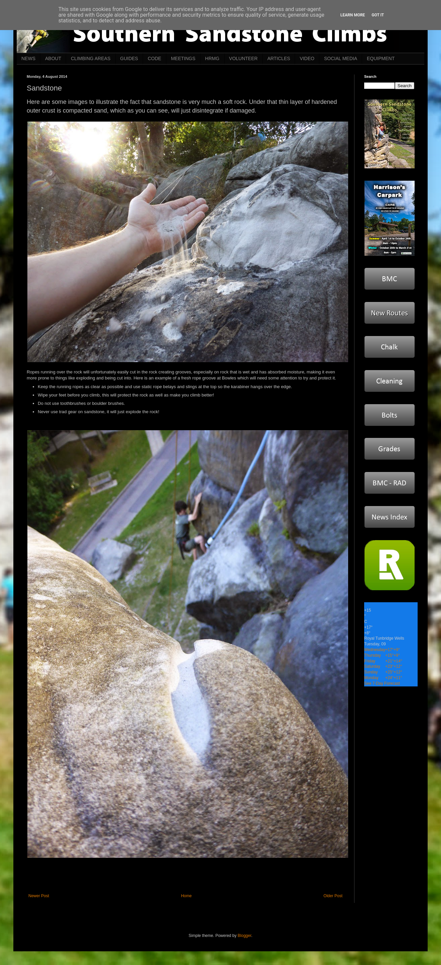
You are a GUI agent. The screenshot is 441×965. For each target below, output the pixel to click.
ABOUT (53, 58)
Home (186, 896)
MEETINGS (183, 58)
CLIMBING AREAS (90, 58)
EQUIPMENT (381, 58)
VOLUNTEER (243, 58)
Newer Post (38, 896)
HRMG (212, 58)
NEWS (28, 58)
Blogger (244, 935)
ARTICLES (278, 58)
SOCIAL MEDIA (340, 58)
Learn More (352, 15)
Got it (378, 15)
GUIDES (129, 58)
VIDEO (307, 58)
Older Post (332, 896)
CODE (154, 58)
